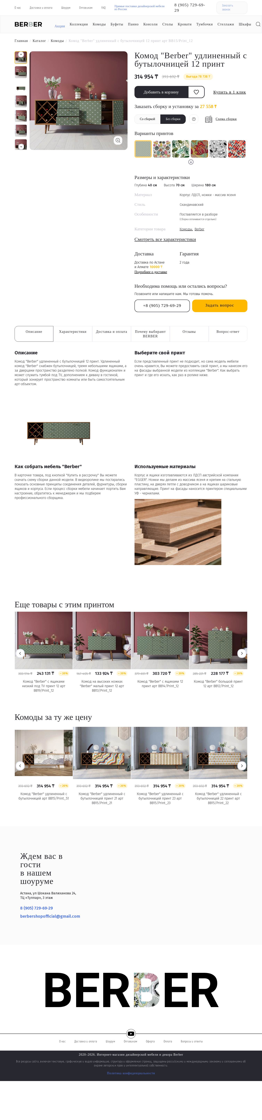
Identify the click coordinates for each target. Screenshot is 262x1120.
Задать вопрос (219, 305)
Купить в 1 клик (229, 92)
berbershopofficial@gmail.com (50, 916)
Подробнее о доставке (150, 272)
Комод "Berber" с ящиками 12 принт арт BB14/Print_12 (160, 683)
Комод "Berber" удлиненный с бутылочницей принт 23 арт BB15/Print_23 (160, 798)
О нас (18, 7)
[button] (21, 146)
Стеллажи (226, 24)
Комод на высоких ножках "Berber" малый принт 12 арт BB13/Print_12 (102, 686)
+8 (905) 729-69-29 (162, 305)
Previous (20, 653)
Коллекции (79, 24)
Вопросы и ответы (192, 1041)
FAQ (103, 7)
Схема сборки (226, 119)
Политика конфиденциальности (131, 1073)
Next (241, 653)
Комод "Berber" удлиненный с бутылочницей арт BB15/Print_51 (44, 796)
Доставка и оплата (41, 7)
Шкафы (245, 24)
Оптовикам (86, 7)
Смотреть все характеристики (165, 239)
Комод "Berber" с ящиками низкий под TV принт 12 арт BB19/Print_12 (43, 686)
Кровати (185, 24)
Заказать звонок (227, 7)
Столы (167, 24)
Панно (133, 24)
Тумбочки (204, 24)
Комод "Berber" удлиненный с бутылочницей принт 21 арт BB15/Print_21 (102, 798)
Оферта (150, 1041)
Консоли (150, 24)
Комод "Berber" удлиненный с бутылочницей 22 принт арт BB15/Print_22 (218, 798)
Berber (199, 229)
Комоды (99, 24)
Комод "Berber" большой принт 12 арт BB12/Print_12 (218, 683)
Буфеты (117, 24)
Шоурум (66, 7)
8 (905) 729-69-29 (189, 8)
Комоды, (186, 229)
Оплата (168, 1041)
